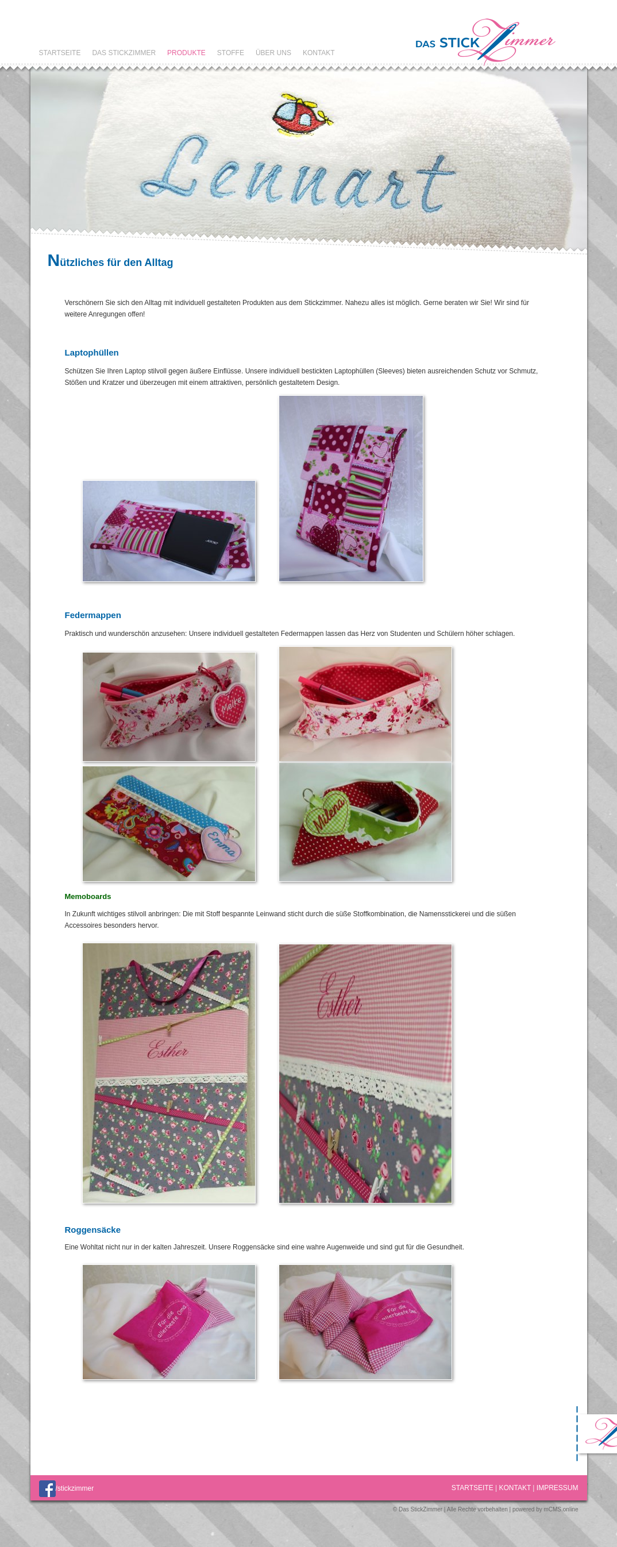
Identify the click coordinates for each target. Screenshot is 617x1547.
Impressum (558, 1488)
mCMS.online (560, 1509)
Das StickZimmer (124, 53)
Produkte (186, 53)
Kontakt (319, 53)
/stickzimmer (66, 1488)
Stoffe (230, 53)
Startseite (60, 53)
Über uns (273, 53)
